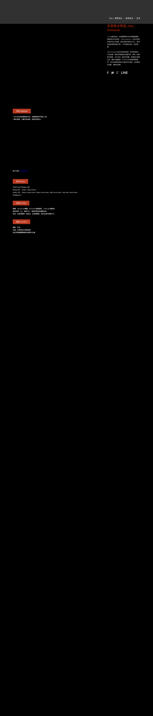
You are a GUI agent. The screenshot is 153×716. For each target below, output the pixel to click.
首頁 (138, 18)
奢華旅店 (129, 18)
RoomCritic (24, 171)
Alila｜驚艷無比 (115, 18)
